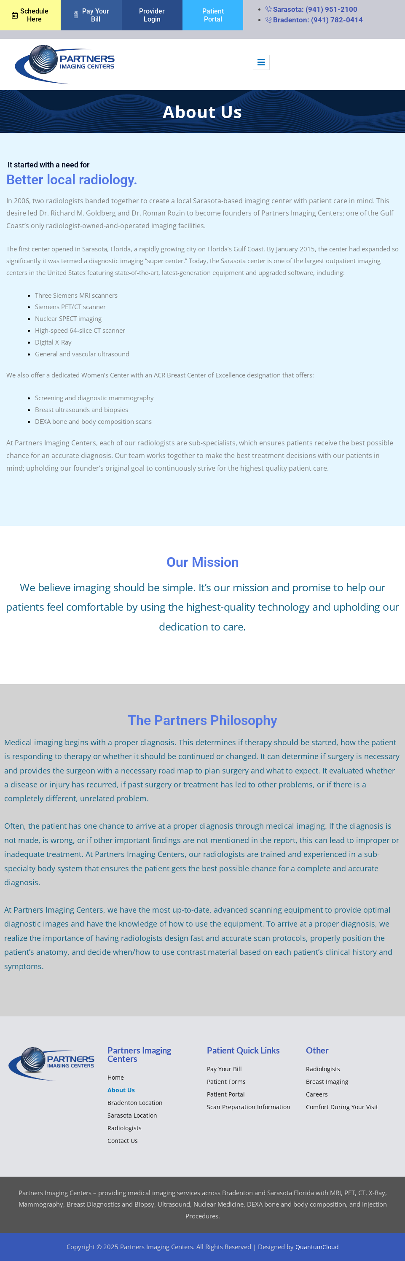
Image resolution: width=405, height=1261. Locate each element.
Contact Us (122, 1140)
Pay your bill (224, 1068)
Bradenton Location (135, 1102)
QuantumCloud (317, 1246)
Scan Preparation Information (248, 1106)
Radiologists (124, 1128)
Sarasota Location (132, 1115)
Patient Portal (226, 1094)
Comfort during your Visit (342, 1106)
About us (121, 1090)
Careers (317, 1094)
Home (115, 1077)
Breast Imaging (327, 1081)
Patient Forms (226, 1081)
